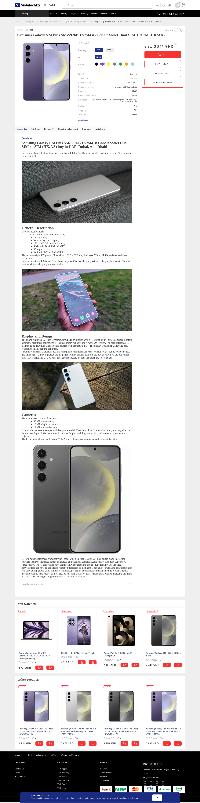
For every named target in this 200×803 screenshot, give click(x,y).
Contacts (103, 14)
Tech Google (62, 785)
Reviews (94, 14)
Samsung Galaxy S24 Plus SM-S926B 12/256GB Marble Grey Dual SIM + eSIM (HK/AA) (78, 732)
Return (17, 773)
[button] (46, 72)
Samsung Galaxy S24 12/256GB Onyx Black (163, 655)
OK (157, 798)
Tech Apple (62, 769)
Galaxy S (65, 22)
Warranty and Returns (70, 756)
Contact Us (19, 769)
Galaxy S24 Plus (80, 22)
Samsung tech (29, 22)
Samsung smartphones (48, 22)
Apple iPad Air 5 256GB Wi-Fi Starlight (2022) (118, 655)
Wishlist (103, 777)
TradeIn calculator (162, 84)
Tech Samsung (63, 773)
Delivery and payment (69, 14)
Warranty (84, 14)
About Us (19, 756)
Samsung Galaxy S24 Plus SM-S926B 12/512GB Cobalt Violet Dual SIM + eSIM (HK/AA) (163, 732)
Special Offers (21, 777)
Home (17, 22)
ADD (164, 54)
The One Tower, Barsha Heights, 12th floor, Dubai (161, 772)
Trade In (112, 14)
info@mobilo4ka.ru (151, 778)
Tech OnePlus (63, 781)
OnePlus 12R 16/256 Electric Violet (77, 654)
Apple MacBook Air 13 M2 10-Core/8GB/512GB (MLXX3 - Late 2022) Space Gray (34, 656)
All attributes (83, 120)
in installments (162, 74)
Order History (106, 773)
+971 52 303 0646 (154, 765)
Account (103, 769)
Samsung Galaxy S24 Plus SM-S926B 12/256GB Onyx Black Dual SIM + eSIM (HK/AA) (121, 732)
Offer (53, 756)
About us (54, 14)
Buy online (162, 64)
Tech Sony (61, 789)
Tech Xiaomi (62, 777)
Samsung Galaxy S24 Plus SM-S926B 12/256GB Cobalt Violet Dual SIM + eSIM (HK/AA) (36, 732)
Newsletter (104, 781)
